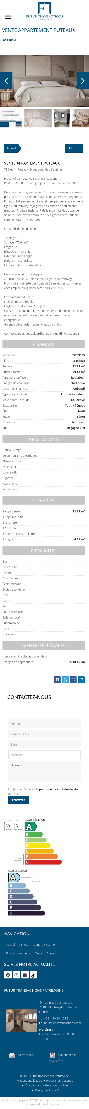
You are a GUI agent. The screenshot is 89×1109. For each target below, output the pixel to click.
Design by (46, 1090)
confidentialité (62, 1100)
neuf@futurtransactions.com (62, 1023)
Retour (74, 148)
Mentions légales (31, 1080)
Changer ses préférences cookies (46, 1085)
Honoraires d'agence (59, 1080)
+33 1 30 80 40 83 (56, 1018)
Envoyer (19, 800)
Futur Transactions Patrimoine (33, 990)
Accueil (44, 11)
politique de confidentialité (58, 789)
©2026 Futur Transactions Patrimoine (44, 1076)
